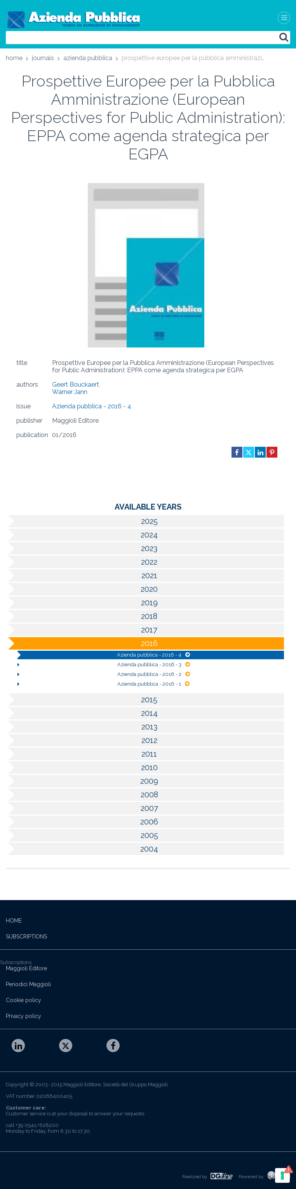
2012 (81, 740)
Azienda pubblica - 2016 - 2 (103, 674)
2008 (82, 794)
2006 (82, 822)
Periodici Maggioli (28, 984)
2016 (82, 643)
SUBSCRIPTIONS (26, 936)
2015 (81, 699)
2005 (82, 835)
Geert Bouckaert (75, 384)
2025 (82, 521)
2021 (81, 575)
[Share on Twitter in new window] (248, 452)
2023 (81, 548)
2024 (82, 535)
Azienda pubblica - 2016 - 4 (91, 406)
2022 (81, 562)
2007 (82, 808)
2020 (82, 589)
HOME (14, 921)
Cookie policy (23, 1000)
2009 (82, 781)
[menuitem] (14, 59)
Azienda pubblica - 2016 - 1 (103, 684)
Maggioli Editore (26, 968)
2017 (81, 630)
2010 (82, 767)
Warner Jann (69, 392)
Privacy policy (23, 1016)
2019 (82, 602)
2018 (81, 616)
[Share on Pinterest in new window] (271, 452)
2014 (82, 713)
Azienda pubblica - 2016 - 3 (103, 664)
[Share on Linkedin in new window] (260, 452)
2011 (81, 754)
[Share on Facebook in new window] (237, 452)
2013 (81, 727)
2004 (82, 849)
